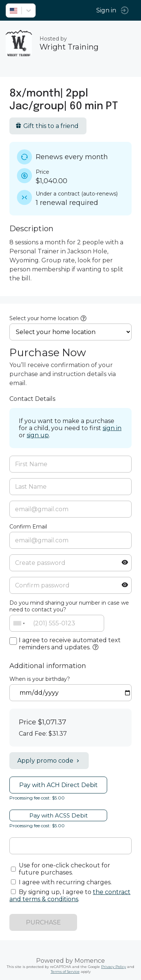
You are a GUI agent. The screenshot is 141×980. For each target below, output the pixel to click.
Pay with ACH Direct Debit (58, 785)
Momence (89, 960)
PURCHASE (43, 922)
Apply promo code (49, 760)
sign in (112, 428)
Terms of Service (65, 971)
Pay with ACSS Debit (58, 815)
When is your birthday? (39, 679)
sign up (38, 435)
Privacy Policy (113, 967)
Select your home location (44, 318)
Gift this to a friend (47, 125)
